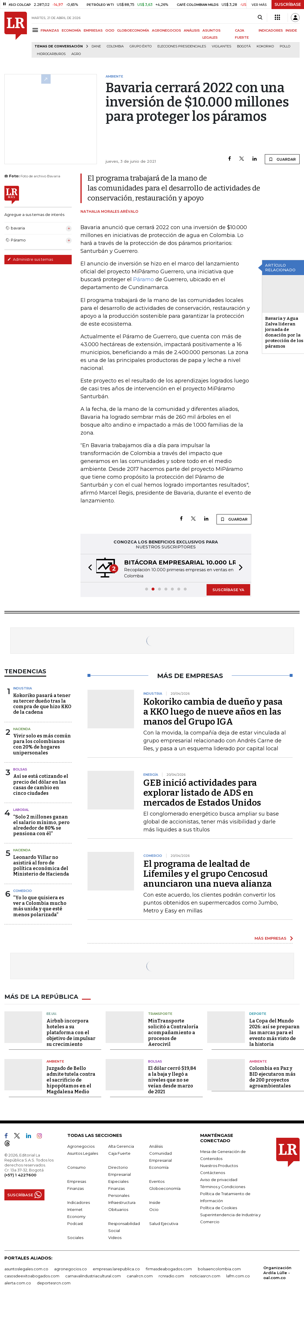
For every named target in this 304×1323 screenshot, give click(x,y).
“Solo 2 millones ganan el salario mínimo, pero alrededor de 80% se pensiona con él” (41, 825)
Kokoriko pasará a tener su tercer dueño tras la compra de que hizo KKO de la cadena (42, 704)
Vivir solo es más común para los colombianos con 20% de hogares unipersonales (42, 744)
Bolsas (20, 769)
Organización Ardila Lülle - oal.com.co (277, 1272)
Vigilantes (221, 46)
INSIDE (291, 30)
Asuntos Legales (82, 1153)
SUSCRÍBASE (287, 4)
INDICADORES (271, 30)
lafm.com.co (238, 1276)
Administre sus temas (30, 259)
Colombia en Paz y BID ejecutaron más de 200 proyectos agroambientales (272, 1077)
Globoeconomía (165, 1188)
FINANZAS (50, 30)
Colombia (115, 46)
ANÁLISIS (192, 30)
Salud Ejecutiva (163, 1223)
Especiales (118, 1181)
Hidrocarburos (51, 54)
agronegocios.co (70, 1269)
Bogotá (244, 46)
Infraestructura (121, 1202)
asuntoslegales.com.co (26, 1269)
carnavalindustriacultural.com (93, 1276)
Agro (76, 54)
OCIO (109, 30)
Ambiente (55, 1061)
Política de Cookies (218, 1207)
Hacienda (21, 729)
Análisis (156, 1146)
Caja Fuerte (119, 1153)
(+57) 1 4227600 (20, 1175)
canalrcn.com (140, 1276)
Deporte (257, 1014)
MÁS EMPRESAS (270, 938)
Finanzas (75, 1188)
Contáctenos (212, 1172)
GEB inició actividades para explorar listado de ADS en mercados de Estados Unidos (202, 793)
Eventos (156, 1181)
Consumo (76, 1167)
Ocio (154, 1209)
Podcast (75, 1223)
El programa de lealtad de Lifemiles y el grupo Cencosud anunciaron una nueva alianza (207, 874)
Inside (154, 1202)
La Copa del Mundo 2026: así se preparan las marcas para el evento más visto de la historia (274, 1032)
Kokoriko (265, 46)
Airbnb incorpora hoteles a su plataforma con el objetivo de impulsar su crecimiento (71, 1032)
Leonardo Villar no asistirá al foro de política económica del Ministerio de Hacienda (41, 865)
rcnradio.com (171, 1276)
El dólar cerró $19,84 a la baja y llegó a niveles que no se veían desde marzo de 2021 (172, 1079)
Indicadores (78, 1202)
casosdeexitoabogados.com (31, 1276)
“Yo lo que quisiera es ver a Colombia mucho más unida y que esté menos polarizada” (39, 906)
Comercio (22, 891)
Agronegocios (81, 1146)
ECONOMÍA (71, 30)
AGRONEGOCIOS (166, 30)
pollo (285, 46)
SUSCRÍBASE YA (228, 589)
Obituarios (118, 1209)
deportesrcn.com (54, 1283)
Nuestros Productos (219, 1165)
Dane (96, 46)
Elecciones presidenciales (181, 46)
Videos (114, 1237)
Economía (159, 1167)
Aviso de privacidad (218, 1179)
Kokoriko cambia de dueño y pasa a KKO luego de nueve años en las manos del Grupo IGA (213, 711)
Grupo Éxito (141, 46)
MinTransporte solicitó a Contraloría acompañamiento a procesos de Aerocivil (173, 1032)
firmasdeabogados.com (169, 1269)
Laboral (21, 810)
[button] (88, 568)
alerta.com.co (17, 1283)
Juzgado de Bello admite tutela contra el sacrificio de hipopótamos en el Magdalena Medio (71, 1079)
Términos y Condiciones (222, 1186)
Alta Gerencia (121, 1146)
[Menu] (36, 30)
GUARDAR (282, 159)
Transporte (160, 1014)
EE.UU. (52, 1014)
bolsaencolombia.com (219, 1269)
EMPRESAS (93, 30)
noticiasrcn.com (205, 1276)
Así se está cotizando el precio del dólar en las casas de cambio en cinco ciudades (40, 784)
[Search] (260, 17)
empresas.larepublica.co (116, 1269)
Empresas (76, 1181)
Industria (22, 688)
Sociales (75, 1237)
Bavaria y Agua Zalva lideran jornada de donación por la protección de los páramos (284, 332)
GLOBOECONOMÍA (133, 30)
